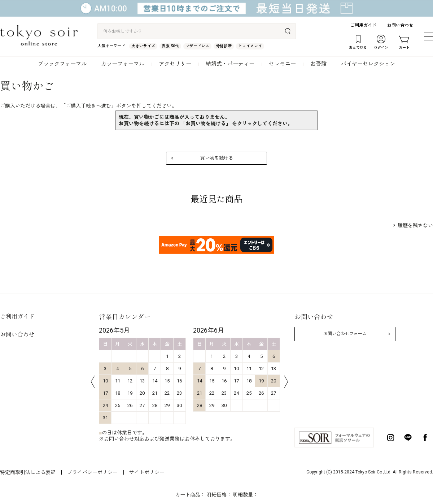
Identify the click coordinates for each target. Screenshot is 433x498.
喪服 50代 (170, 46)
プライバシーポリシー (92, 472)
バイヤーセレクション (368, 64)
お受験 (318, 64)
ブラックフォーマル (62, 64)
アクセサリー (175, 64)
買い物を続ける (216, 158)
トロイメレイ (250, 46)
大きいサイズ (143, 46)
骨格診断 (224, 46)
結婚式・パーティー (230, 64)
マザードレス (197, 46)
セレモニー (282, 64)
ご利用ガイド (363, 25)
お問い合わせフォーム (345, 333)
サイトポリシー (147, 472)
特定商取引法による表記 (28, 472)
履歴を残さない (415, 225)
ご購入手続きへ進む (88, 106)
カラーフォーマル (122, 64)
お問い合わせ (400, 25)
